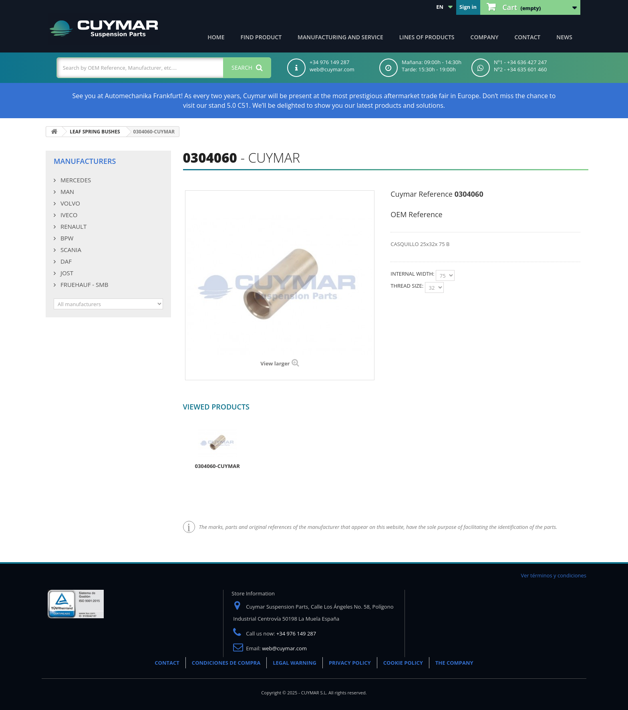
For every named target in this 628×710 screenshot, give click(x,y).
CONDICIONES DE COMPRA (226, 662)
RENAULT (73, 226)
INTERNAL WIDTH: (413, 273)
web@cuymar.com (284, 648)
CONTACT (167, 662)
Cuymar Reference (421, 194)
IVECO (68, 215)
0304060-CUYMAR (217, 466)
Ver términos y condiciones (553, 575)
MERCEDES (75, 180)
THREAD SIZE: (407, 285)
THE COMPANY (454, 662)
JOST (66, 273)
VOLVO (69, 203)
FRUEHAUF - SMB (83, 284)
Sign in (468, 6)
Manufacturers (85, 161)
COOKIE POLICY (403, 662)
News (564, 37)
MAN (66, 192)
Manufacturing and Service (340, 37)
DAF (65, 261)
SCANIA (70, 250)
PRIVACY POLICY (350, 662)
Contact (527, 37)
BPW (66, 238)
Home (215, 37)
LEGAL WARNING (294, 662)
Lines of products (427, 37)
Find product (261, 37)
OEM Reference (416, 214)
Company (485, 37)
